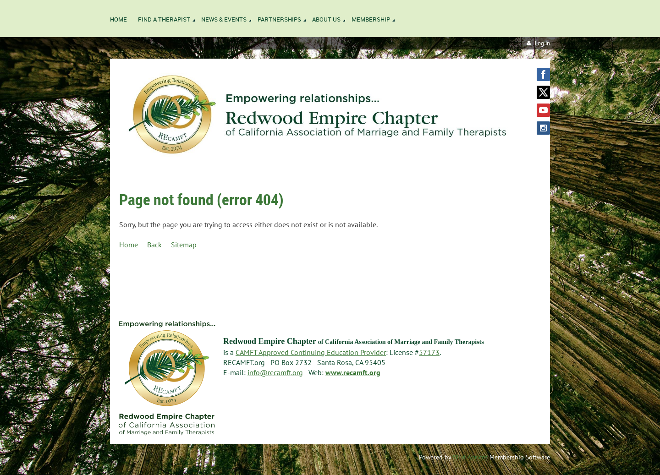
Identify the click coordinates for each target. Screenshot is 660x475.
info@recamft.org (275, 372)
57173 (429, 352)
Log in (542, 43)
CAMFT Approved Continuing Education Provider (311, 352)
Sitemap (184, 244)
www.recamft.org (352, 372)
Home (128, 244)
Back (154, 244)
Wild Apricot (470, 457)
